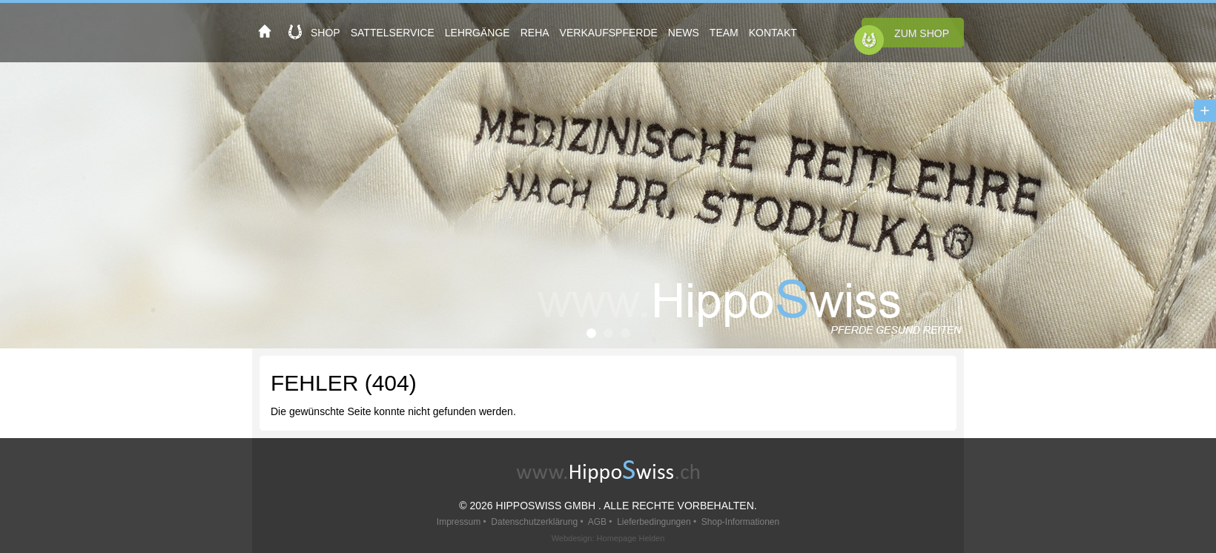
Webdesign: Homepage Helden (608, 538)
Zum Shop (921, 33)
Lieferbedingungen (653, 522)
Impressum (458, 522)
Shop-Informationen (740, 522)
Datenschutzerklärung (534, 522)
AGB (597, 522)
